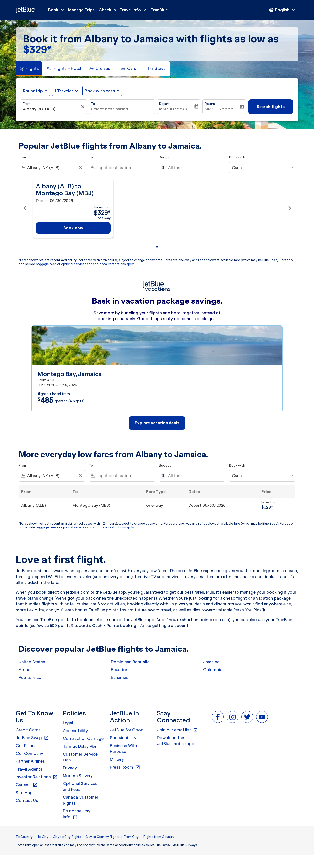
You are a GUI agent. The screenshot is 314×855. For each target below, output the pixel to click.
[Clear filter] (83, 107)
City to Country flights (102, 837)
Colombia (212, 669)
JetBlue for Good (127, 729)
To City (42, 837)
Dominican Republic (130, 661)
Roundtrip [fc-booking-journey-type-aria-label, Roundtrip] (33, 90)
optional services (73, 264)
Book (57, 10)
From (26, 104)
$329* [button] (37, 49)
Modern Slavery (78, 775)
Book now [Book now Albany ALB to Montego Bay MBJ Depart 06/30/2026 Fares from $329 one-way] (73, 227)
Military (117, 759)
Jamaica (211, 661)
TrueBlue (159, 9)
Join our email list (177, 730)
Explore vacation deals (157, 423)
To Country (24, 837)
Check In (107, 9)
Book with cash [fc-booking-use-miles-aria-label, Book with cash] (100, 90)
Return (210, 104)
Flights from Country (158, 837)
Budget (165, 157)
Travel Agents (29, 769)
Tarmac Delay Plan (80, 746)
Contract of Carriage (83, 738)
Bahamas (119, 677)
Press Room (125, 767)
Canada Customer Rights (80, 800)
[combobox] (51, 109)
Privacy (70, 767)
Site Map (24, 792)
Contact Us (27, 800)
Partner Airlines (30, 761)
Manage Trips (81, 9)
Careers (27, 785)
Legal (68, 722)
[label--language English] (282, 10)
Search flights (271, 106)
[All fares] (194, 167)
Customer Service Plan (80, 757)
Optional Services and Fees (80, 786)
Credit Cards (28, 729)
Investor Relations (37, 777)
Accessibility (75, 730)
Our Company (29, 753)
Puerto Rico (30, 677)
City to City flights (67, 837)
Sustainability (123, 737)
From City (131, 837)
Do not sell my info (76, 814)
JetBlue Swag (32, 738)
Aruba (24, 669)
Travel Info (134, 10)
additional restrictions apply (113, 264)
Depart (164, 104)
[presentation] (282, 10)
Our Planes (26, 745)
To (93, 104)
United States (32, 661)
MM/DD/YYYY (173, 109)
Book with (237, 157)
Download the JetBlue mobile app (175, 740)
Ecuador (119, 669)
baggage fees (46, 264)
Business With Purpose (123, 748)
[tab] (29, 68)
